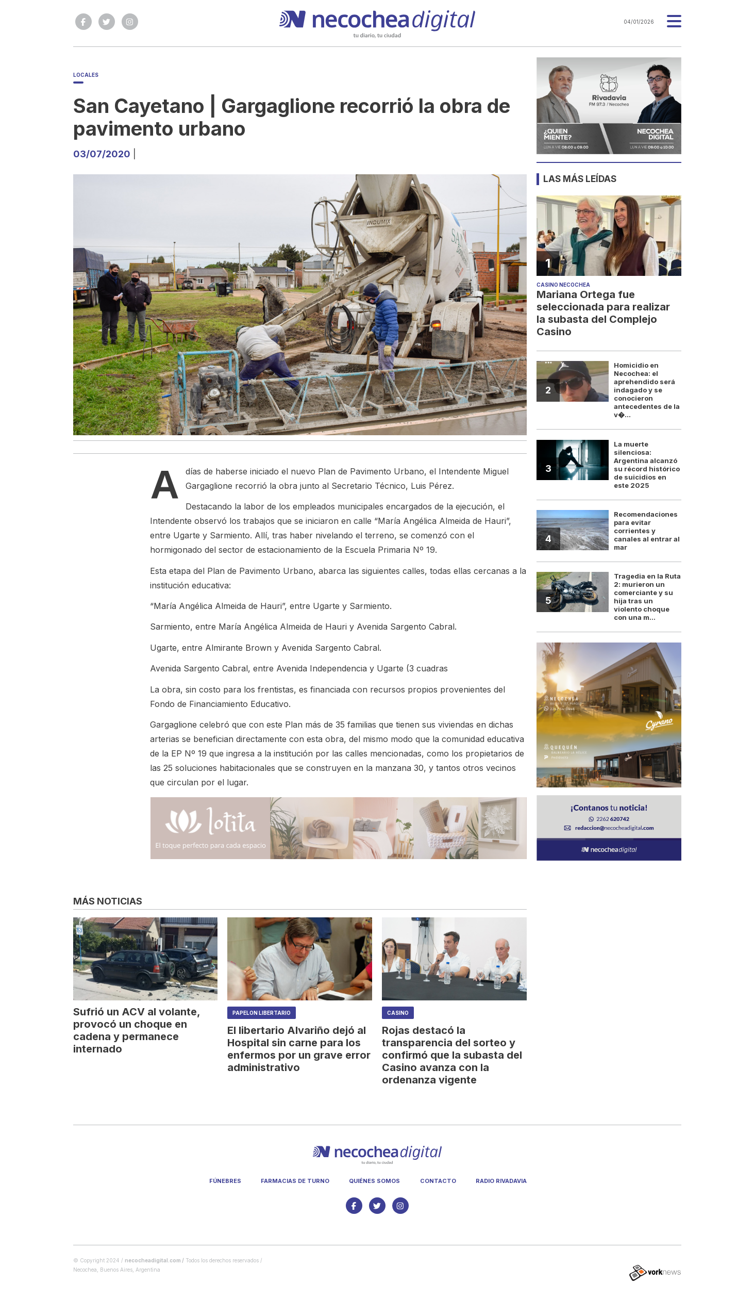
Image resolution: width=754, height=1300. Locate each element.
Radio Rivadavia (501, 1180)
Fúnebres (225, 1180)
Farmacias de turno (295, 1180)
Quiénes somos (374, 1180)
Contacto (438, 1180)
